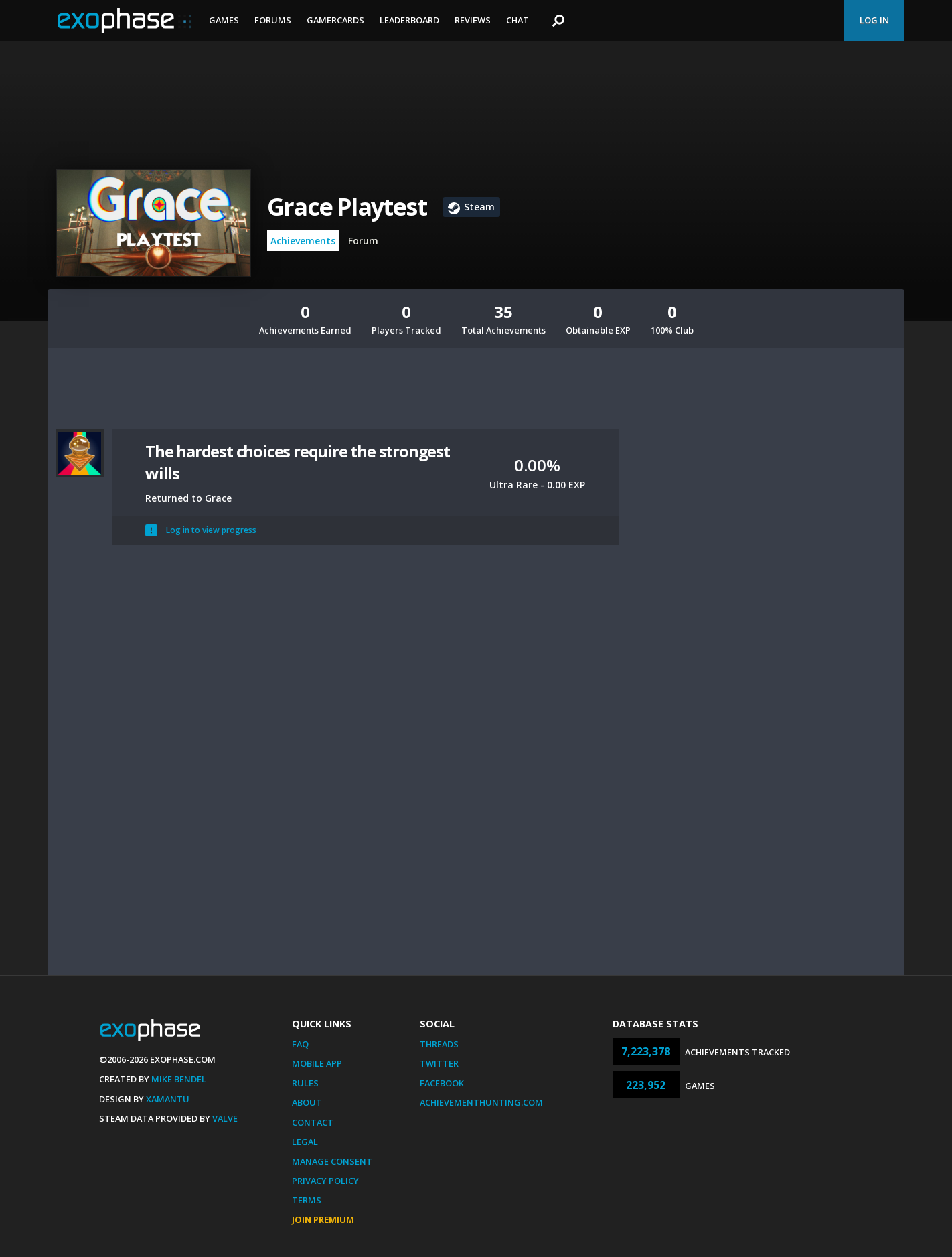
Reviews (473, 20)
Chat (517, 20)
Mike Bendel (178, 1079)
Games (224, 20)
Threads (439, 1044)
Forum (363, 240)
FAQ (300, 1044)
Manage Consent (332, 1161)
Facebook (442, 1083)
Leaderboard (409, 20)
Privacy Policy (325, 1181)
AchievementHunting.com (481, 1102)
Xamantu (167, 1099)
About (307, 1102)
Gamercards (335, 20)
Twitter (439, 1063)
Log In (874, 20)
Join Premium (323, 1219)
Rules (305, 1083)
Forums (272, 20)
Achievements (302, 240)
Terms (306, 1200)
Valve (225, 1118)
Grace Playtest (346, 206)
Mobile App (317, 1063)
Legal (305, 1142)
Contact (312, 1122)
